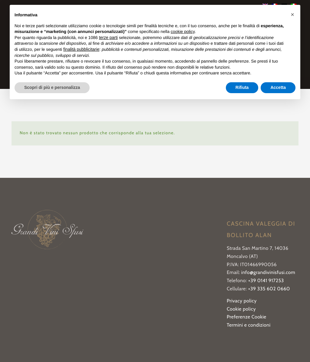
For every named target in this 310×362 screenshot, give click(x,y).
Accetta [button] (278, 87)
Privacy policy (242, 301)
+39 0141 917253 (266, 281)
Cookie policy (241, 309)
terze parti (108, 37)
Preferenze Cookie (246, 317)
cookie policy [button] (183, 31)
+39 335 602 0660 (269, 289)
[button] (292, 14)
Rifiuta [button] (242, 87)
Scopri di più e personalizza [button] (52, 87)
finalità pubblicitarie (81, 49)
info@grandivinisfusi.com (268, 273)
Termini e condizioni (249, 325)
